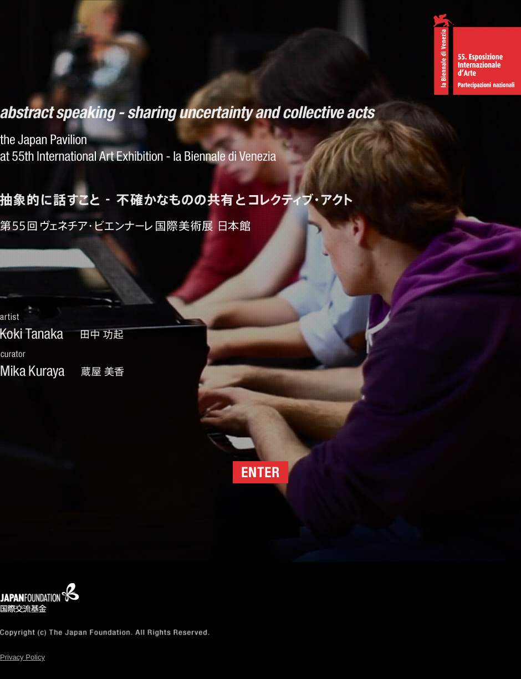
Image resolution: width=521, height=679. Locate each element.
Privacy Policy (22, 657)
